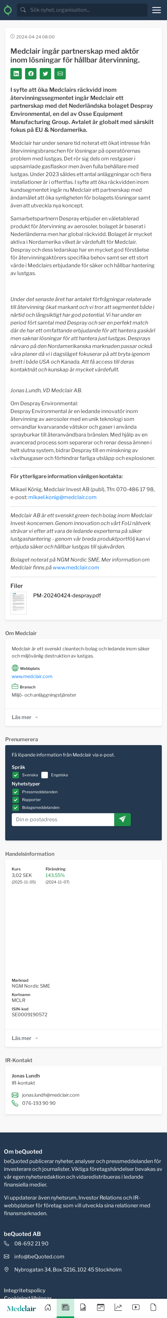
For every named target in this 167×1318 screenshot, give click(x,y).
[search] (88, 10)
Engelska (59, 774)
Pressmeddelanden (40, 791)
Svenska (30, 774)
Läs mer (25, 717)
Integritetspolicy (25, 1290)
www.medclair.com (76, 567)
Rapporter (31, 799)
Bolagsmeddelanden (41, 807)
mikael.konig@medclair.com (62, 497)
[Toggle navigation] (156, 10)
